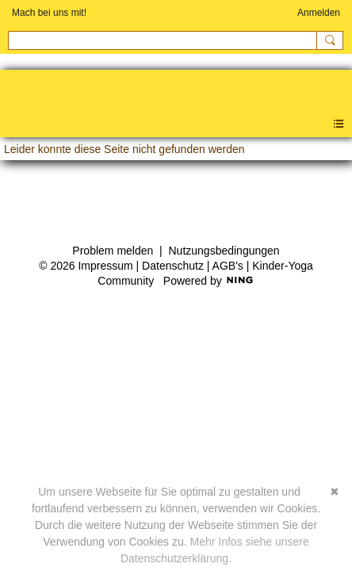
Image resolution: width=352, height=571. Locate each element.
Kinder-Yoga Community (8, 95)
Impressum (105, 265)
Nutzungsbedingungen (224, 250)
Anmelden (318, 12)
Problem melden (112, 250)
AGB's (227, 265)
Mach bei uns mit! (49, 12)
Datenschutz (173, 265)
